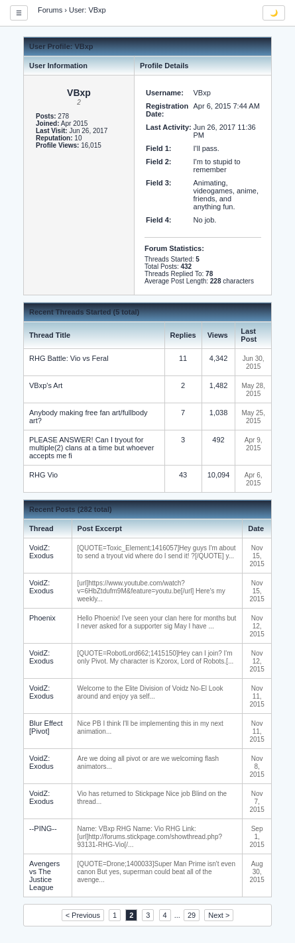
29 (192, 915)
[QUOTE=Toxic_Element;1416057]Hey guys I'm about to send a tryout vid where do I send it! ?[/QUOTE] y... (157, 552)
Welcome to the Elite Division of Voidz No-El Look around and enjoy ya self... (150, 692)
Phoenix (42, 618)
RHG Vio (43, 475)
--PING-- (43, 828)
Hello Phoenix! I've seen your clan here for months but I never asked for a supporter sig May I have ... (157, 622)
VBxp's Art (45, 385)
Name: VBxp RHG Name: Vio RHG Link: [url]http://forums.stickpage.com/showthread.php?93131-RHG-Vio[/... (150, 836)
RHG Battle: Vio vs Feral (69, 358)
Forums (50, 10)
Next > (218, 915)
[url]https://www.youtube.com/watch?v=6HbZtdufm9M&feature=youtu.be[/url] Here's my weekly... (151, 591)
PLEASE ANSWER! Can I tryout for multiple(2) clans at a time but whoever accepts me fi (91, 448)
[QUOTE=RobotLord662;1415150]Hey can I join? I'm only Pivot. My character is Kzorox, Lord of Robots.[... (156, 657)
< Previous (83, 915)
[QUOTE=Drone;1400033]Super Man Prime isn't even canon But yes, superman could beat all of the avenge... (156, 871)
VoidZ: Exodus (41, 552)
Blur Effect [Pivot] (46, 727)
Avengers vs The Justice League (44, 875)
